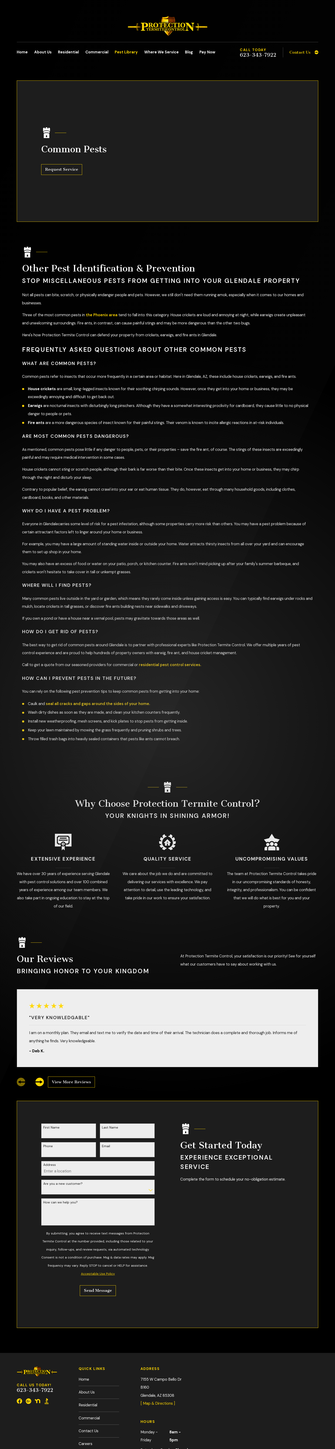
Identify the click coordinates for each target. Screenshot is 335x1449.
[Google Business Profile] (28, 1335)
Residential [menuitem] (68, 52)
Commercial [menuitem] (96, 52)
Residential (88, 1338)
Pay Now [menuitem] (207, 52)
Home (84, 1312)
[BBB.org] (46, 1335)
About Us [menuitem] (43, 52)
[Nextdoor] (37, 1335)
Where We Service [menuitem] (161, 52)
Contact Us (88, 1364)
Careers (85, 1377)
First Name (51, 1061)
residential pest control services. (170, 598)
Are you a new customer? (63, 1117)
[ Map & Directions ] (158, 1337)
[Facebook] (19, 1335)
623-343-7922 (258, 55)
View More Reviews (71, 1015)
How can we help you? (60, 1136)
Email (106, 1080)
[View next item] (39, 1015)
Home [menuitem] (22, 52)
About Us (87, 1326)
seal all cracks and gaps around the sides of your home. (98, 637)
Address (49, 1098)
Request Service (61, 136)
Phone (48, 1080)
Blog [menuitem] (189, 52)
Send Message (98, 1224)
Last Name (110, 1061)
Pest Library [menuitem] (126, 52)
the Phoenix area (101, 248)
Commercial (89, 1351)
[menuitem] (23, 1418)
